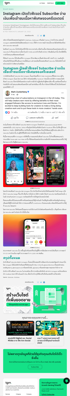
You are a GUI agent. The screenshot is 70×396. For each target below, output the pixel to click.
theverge (37, 188)
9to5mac (37, 248)
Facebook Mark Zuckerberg (37, 122)
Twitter (47, 40)
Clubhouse (35, 40)
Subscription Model (51, 125)
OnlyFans (28, 40)
